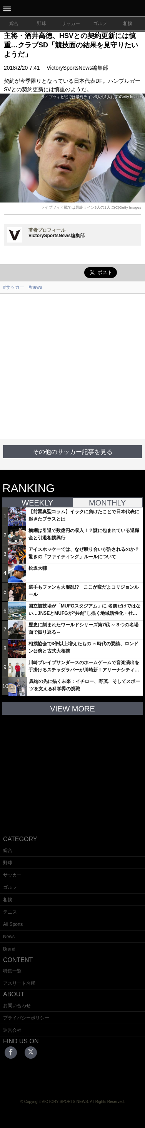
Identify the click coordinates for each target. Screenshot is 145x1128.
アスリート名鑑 (19, 983)
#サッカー (13, 287)
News (9, 936)
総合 (13, 23)
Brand (9, 949)
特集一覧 (12, 971)
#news (35, 287)
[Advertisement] (72, 366)
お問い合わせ (17, 1005)
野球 (41, 23)
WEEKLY (37, 503)
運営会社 (12, 1030)
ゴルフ (100, 23)
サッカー (71, 23)
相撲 (127, 23)
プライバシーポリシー (26, 1018)
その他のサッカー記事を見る (73, 452)
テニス (10, 912)
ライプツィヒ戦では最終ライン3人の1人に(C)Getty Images (91, 207)
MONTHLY (107, 503)
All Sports (13, 924)
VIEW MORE (72, 709)
